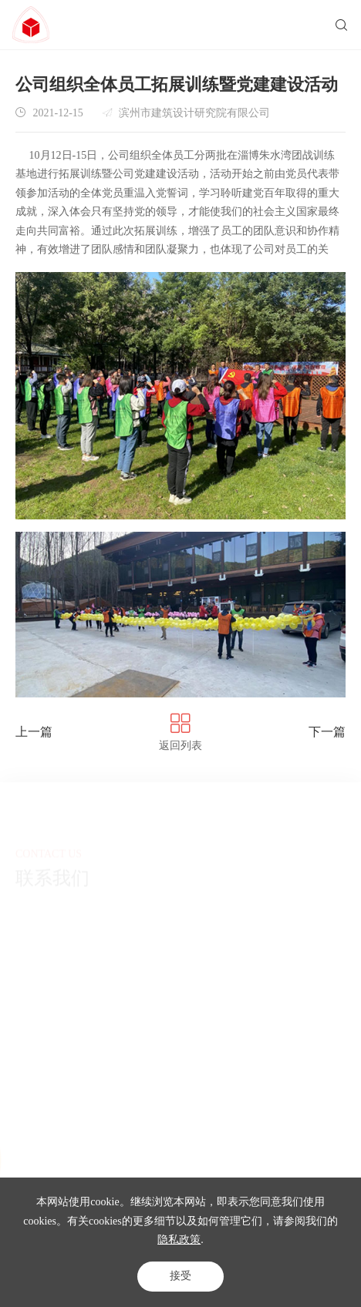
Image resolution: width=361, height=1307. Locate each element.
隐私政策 (179, 1239)
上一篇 (33, 731)
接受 (180, 1276)
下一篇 (327, 731)
